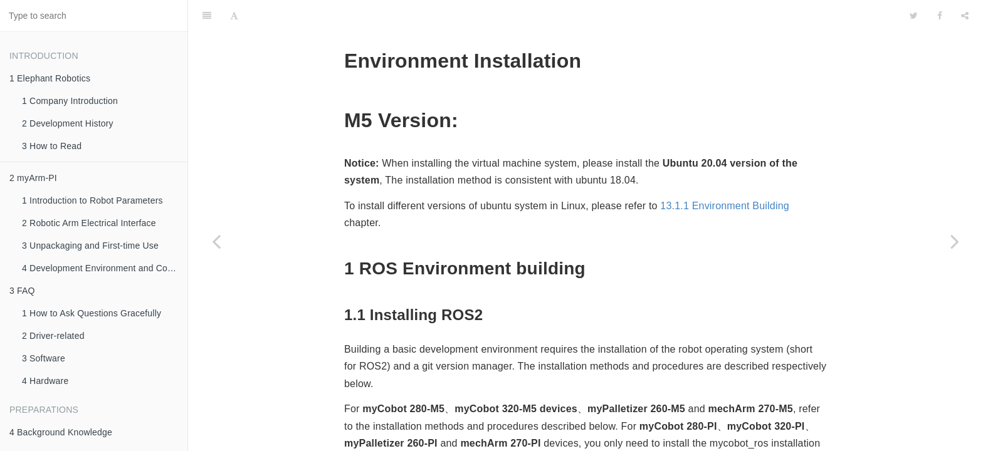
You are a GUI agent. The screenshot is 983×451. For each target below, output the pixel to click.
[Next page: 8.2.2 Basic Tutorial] (955, 241)
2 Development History (67, 123)
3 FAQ (22, 291)
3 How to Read (51, 146)
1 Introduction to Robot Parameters (92, 200)
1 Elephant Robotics (49, 78)
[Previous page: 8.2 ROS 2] (216, 241)
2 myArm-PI (33, 178)
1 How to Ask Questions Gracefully (91, 313)
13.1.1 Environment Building (724, 174)
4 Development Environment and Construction (104, 268)
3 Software (43, 358)
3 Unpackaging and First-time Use (90, 246)
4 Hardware (45, 381)
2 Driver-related (53, 336)
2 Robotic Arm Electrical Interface (89, 223)
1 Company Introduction (70, 101)
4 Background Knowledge (60, 432)
